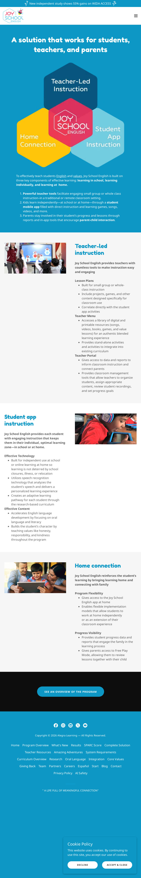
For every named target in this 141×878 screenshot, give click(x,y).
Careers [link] (69, 766)
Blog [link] (105, 766)
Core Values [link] (115, 759)
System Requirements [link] (101, 752)
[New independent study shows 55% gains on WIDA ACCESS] (70, 3)
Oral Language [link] (75, 759)
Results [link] (76, 745)
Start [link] (95, 766)
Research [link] (55, 759)
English (61, 176)
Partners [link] (55, 766)
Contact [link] (116, 766)
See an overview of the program (70, 691)
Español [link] (83, 766)
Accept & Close (117, 864)
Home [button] (15, 745)
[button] (136, 15)
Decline (82, 864)
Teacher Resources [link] (38, 752)
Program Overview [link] (35, 745)
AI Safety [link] (81, 773)
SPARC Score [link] (93, 745)
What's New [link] (60, 745)
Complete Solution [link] (117, 745)
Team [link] (42, 766)
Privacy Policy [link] (63, 773)
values (77, 176)
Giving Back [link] (27, 766)
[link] (13, 15)
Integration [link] (96, 759)
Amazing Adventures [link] (68, 752)
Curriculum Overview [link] (31, 759)
